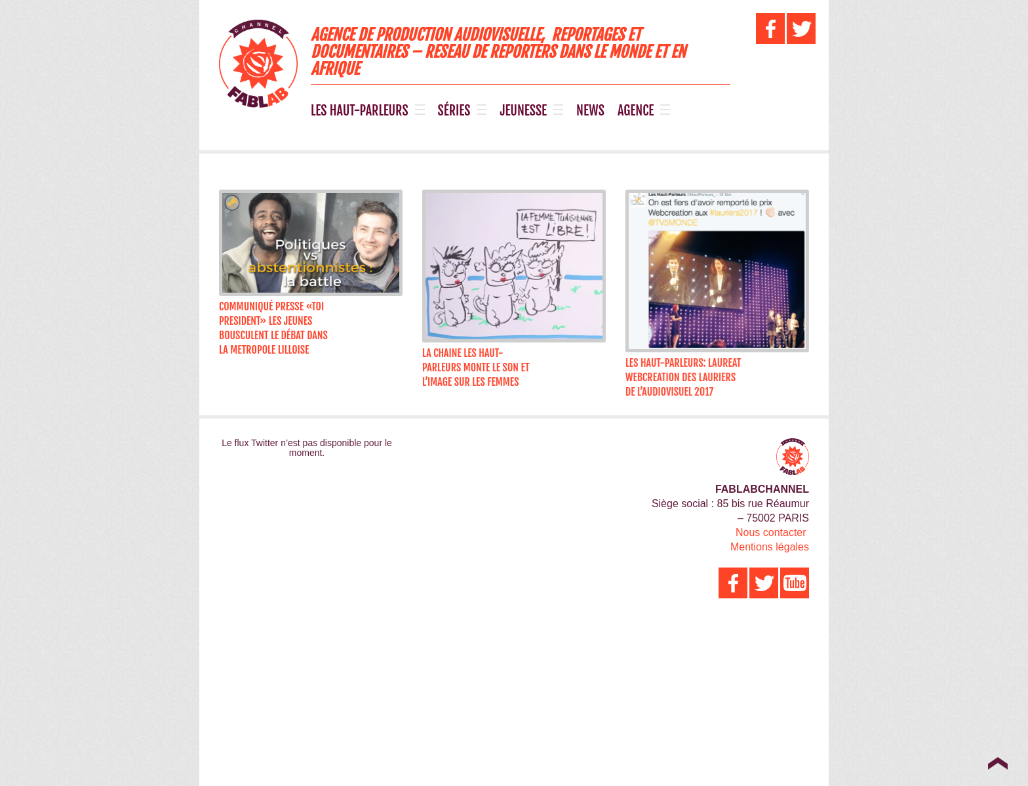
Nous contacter (771, 532)
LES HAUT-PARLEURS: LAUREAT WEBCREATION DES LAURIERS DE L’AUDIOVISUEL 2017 (679, 377)
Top (997, 763)
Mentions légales (769, 546)
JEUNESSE (523, 110)
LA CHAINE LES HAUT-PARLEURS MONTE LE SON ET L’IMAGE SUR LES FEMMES (474, 367)
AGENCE (636, 110)
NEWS (590, 110)
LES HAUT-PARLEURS (359, 110)
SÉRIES (454, 110)
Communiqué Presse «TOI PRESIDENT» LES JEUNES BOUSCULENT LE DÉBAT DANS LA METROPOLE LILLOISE (273, 328)
